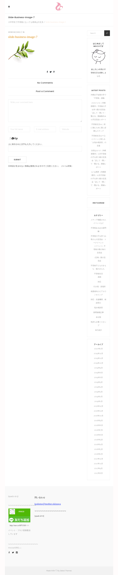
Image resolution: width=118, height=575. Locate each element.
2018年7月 (98, 430)
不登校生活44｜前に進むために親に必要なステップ (98, 127)
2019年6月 (98, 377)
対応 (99, 282)
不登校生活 (98, 274)
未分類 (98, 317)
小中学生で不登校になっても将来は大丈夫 (25, 22)
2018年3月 (98, 449)
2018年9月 (98, 421)
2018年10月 (98, 416)
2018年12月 (98, 406)
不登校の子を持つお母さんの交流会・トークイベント (98, 239)
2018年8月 (98, 425)
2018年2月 (98, 454)
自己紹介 (98, 330)
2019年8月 (98, 373)
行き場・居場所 (99, 287)
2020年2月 (98, 349)
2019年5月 (98, 382)
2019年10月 (98, 363)
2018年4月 (98, 444)
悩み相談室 (98, 308)
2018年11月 (98, 411)
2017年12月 (98, 459)
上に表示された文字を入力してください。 (25, 144)
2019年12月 (98, 353)
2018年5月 (98, 440)
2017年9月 (98, 468)
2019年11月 (98, 358)
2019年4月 (98, 387)
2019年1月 (98, 401)
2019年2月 (98, 397)
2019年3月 (98, 392)
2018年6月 (98, 435)
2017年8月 (98, 473)
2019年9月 (98, 368)
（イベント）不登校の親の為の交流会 (99, 249)
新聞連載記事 (98, 312)
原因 (99, 277)
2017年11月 (98, 464)
